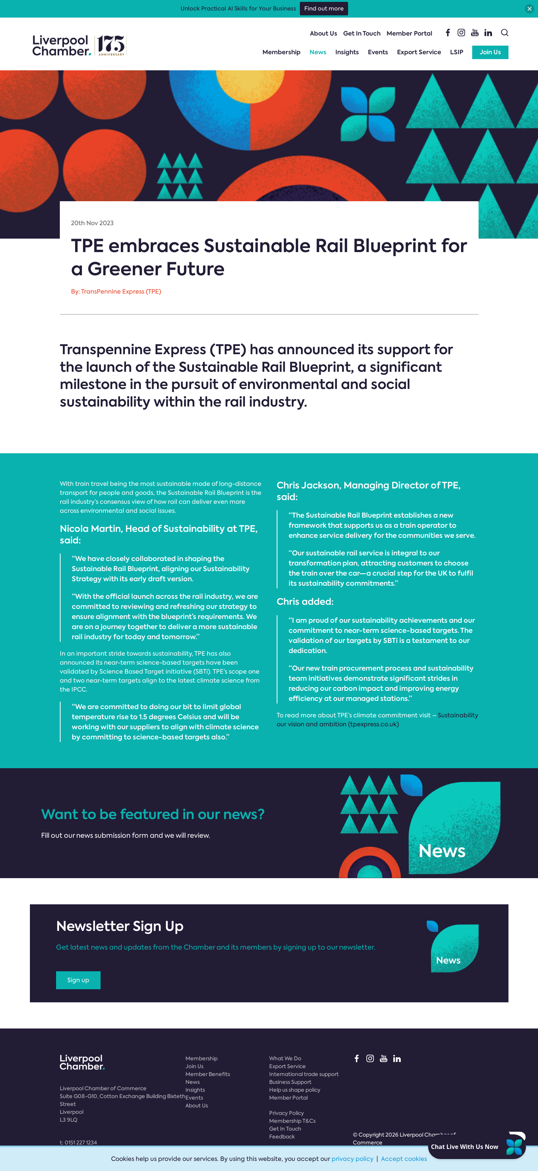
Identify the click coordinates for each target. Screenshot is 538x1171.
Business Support (290, 1082)
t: (78, 1142)
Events (378, 52)
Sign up (78, 980)
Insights (347, 52)
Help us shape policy (294, 1089)
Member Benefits (207, 1074)
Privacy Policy (286, 1113)
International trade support (304, 1074)
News (318, 52)
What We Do (285, 1058)
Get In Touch (362, 33)
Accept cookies (404, 1159)
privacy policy (352, 1159)
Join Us (490, 52)
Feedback (282, 1136)
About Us (323, 33)
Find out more (324, 8)
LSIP (456, 52)
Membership (281, 52)
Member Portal (409, 33)
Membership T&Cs (292, 1121)
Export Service (419, 52)
